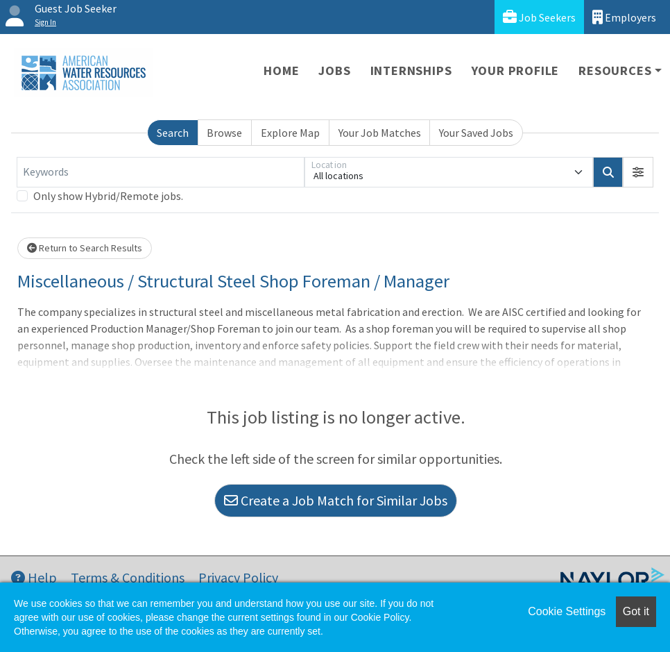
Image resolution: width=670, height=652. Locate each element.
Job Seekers (539, 17)
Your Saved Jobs (476, 133)
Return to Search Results (84, 248)
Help (34, 577)
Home (281, 70)
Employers (624, 17)
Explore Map (290, 133)
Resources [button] (614, 70)
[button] (638, 172)
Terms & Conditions (127, 577)
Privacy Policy (238, 577)
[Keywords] (160, 172)
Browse (224, 133)
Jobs (334, 70)
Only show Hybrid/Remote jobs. (108, 196)
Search (173, 133)
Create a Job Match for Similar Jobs (335, 500)
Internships (411, 70)
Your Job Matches (379, 133)
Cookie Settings (566, 611)
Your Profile (516, 70)
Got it (636, 611)
